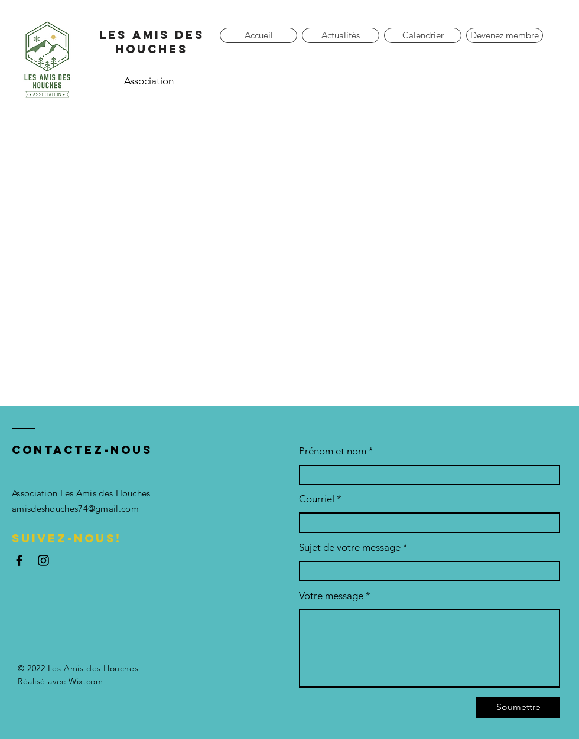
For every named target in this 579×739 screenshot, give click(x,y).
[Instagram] (43, 560)
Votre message (331, 596)
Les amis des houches (151, 42)
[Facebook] (19, 560)
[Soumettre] (518, 707)
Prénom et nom (332, 451)
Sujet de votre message (350, 547)
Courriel (316, 499)
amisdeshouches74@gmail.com (75, 508)
